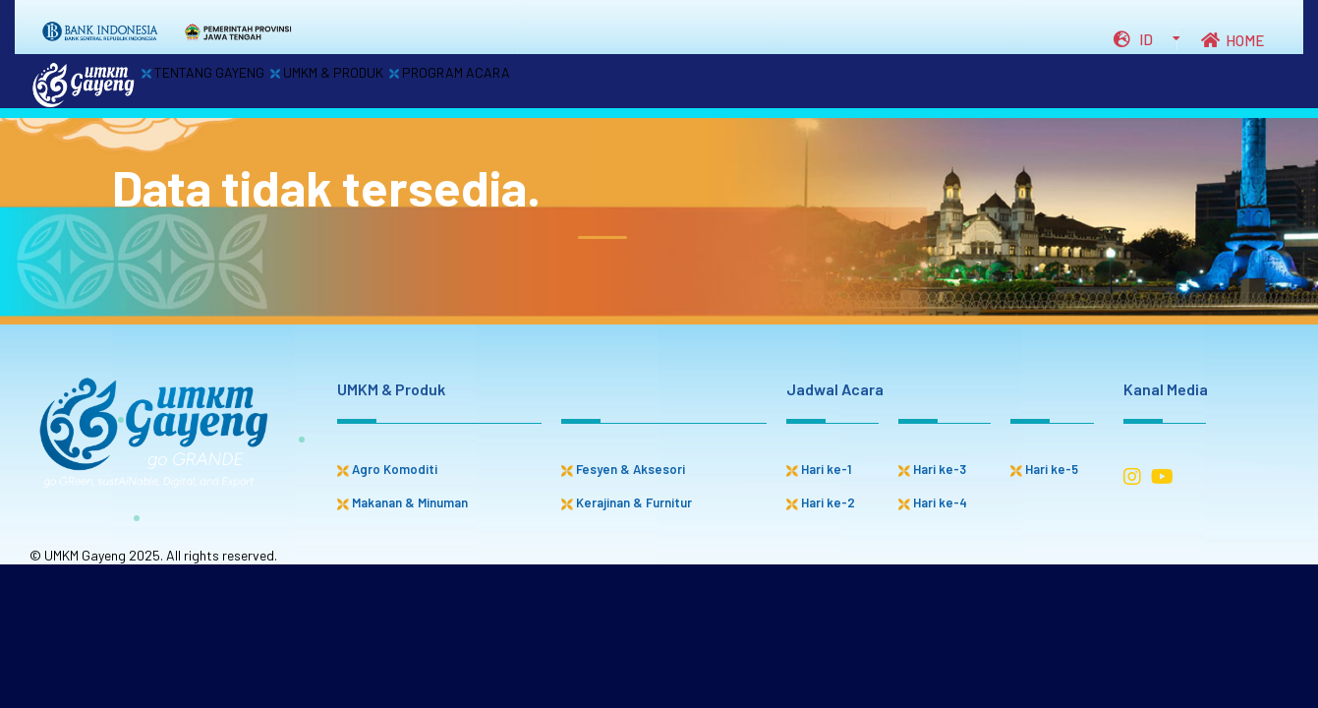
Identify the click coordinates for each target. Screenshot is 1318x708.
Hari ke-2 (820, 502)
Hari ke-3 (932, 469)
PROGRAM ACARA (539, 82)
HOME (1232, 40)
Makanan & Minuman (402, 502)
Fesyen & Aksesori (623, 469)
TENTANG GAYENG (221, 82)
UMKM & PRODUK (381, 82)
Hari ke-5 (1044, 469)
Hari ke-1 (818, 469)
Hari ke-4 (932, 502)
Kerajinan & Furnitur (626, 502)
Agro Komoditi (387, 469)
